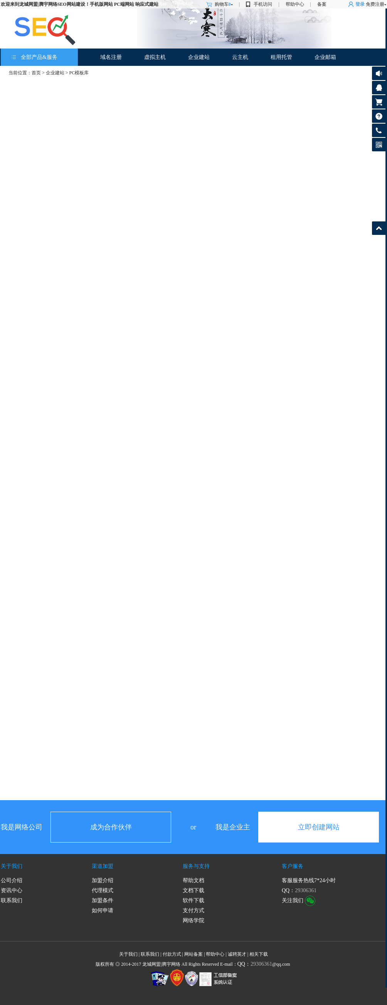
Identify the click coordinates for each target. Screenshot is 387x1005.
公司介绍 (11, 880)
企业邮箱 (325, 57)
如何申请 (102, 910)
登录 (360, 4)
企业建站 (199, 57)
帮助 (378, 116)
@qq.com (263, 964)
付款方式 (172, 954)
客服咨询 (378, 87)
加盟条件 (102, 900)
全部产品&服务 (39, 57)
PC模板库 (79, 72)
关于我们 (11, 866)
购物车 (224, 4)
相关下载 (258, 954)
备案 (321, 4)
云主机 (240, 57)
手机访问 (263, 4)
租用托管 (281, 57)
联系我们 (11, 900)
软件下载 (193, 900)
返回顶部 (378, 228)
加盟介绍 (102, 880)
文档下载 (193, 890)
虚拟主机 (155, 57)
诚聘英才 (237, 954)
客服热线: (378, 130)
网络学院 (193, 920)
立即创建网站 (319, 827)
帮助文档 (193, 880)
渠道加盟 (102, 866)
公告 (378, 73)
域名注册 (111, 57)
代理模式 (102, 890)
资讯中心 (11, 890)
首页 (36, 72)
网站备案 (193, 954)
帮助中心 (295, 4)
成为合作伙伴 (111, 827)
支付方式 (193, 910)
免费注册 (375, 4)
